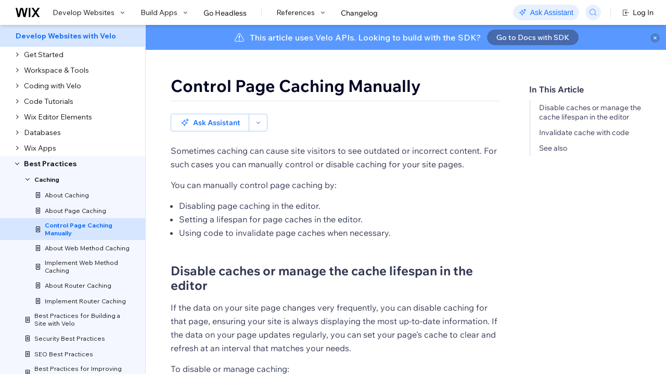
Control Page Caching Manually (296, 86)
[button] (210, 122)
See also (553, 148)
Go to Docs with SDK (532, 37)
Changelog (359, 13)
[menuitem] (72, 36)
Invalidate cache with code (584, 132)
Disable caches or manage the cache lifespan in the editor (590, 112)
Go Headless (225, 13)
